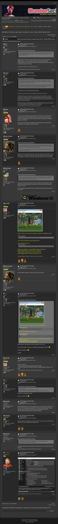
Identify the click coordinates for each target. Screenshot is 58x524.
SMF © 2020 (29, 519)
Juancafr (7, 401)
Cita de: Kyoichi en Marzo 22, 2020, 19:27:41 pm (26, 50)
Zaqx (6, 293)
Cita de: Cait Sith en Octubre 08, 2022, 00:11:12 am (27, 386)
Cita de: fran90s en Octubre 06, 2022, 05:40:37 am (27, 174)
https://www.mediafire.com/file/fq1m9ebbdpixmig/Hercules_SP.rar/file (32, 93)
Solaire (7, 73)
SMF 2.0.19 (24, 519)
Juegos (39, 17)
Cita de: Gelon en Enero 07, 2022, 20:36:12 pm (26, 142)
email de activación (5, 18)
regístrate (21, 17)
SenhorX (7, 452)
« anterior (49, 34)
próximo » (54, 34)
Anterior (7, 36)
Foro (35, 17)
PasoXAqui (8, 168)
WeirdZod (7, 415)
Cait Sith (7, 203)
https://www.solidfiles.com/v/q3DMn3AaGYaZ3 (28, 66)
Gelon (6, 109)
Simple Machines (34, 519)
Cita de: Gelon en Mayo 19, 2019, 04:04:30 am (26, 78)
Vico (6, 44)
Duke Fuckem (8, 136)
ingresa (17, 17)
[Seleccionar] (23, 244)
